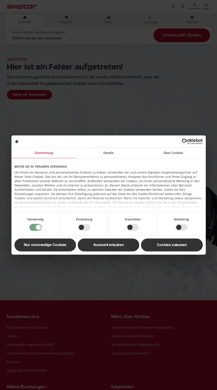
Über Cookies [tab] (173, 153)
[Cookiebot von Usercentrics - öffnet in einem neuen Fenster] (184, 141)
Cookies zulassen (172, 245)
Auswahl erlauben (108, 245)
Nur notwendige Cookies (45, 245)
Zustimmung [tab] (44, 153)
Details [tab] (108, 153)
